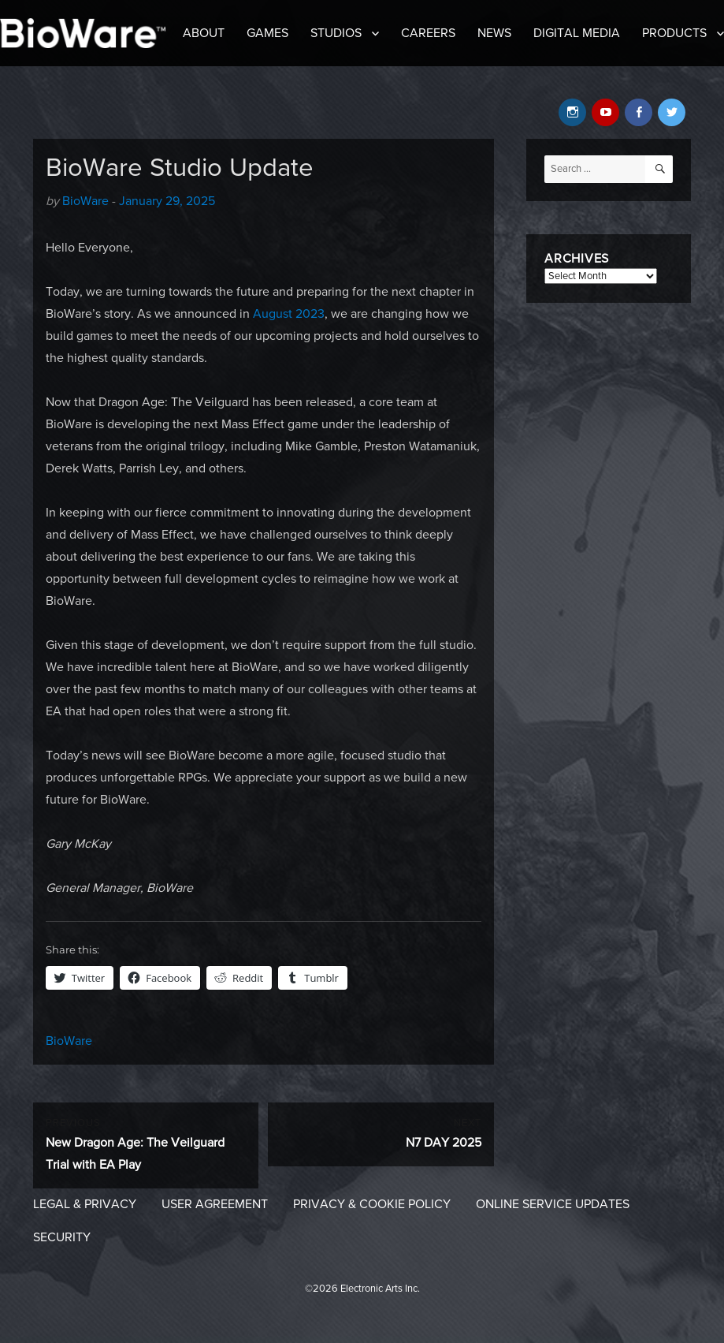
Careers (428, 33)
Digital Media (576, 33)
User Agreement (215, 1204)
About (204, 33)
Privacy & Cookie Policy (372, 1204)
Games (267, 33)
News (494, 33)
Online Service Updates (552, 1204)
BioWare (85, 201)
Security (62, 1237)
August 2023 (289, 314)
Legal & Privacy (84, 1204)
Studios (336, 33)
